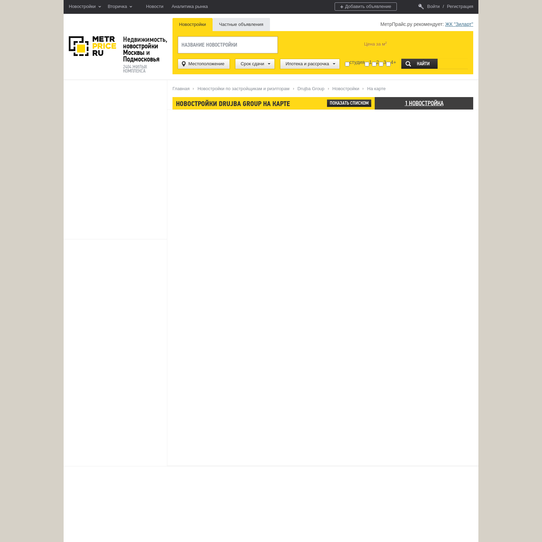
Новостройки (85, 6)
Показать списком (349, 103)
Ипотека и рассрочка (307, 63)
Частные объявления (241, 24)
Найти (423, 64)
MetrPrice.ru (92, 46)
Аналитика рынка (189, 6)
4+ (393, 62)
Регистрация (460, 6)
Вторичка (120, 6)
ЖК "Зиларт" (459, 24)
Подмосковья (141, 59)
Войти (429, 6)
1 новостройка (424, 103)
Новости (154, 6)
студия (357, 62)
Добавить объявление (365, 6)
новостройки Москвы (140, 49)
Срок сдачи (252, 63)
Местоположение (206, 63)
